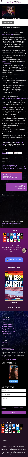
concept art (5, 107)
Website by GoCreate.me (7, 442)
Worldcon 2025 (5, 342)
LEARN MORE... (14, 302)
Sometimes (15, 166)
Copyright (4, 336)
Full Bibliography (6, 333)
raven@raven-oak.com (6, 356)
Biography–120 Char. (7, 326)
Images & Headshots (7, 324)
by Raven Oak (8, 439)
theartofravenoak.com (20, 420)
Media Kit (4, 322)
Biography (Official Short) (8, 329)
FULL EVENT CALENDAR (8, 359)
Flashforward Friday (7, 166)
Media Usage (5, 319)
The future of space (9, 168)
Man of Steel (7, 63)
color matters (6, 165)
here (6, 142)
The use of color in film (20, 168)
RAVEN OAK (14, 1)
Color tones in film (14, 165)
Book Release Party (6, 348)
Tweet (4, 153)
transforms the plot (7, 34)
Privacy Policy (16, 407)
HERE (6, 247)
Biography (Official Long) (8, 331)
